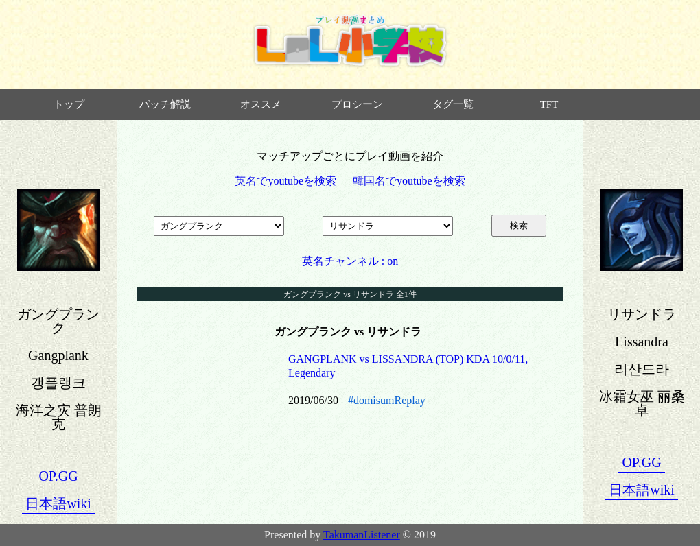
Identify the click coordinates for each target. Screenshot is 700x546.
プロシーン (357, 104)
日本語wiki (58, 503)
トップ (69, 104)
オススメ (260, 104)
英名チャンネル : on (350, 261)
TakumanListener (361, 535)
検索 (519, 225)
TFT (549, 104)
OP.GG (58, 476)
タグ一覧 (453, 104)
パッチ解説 (165, 104)
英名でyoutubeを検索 (285, 181)
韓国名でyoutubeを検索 (409, 181)
